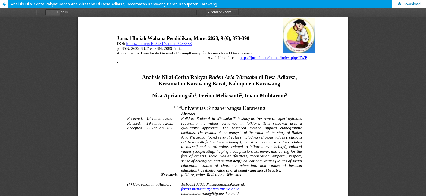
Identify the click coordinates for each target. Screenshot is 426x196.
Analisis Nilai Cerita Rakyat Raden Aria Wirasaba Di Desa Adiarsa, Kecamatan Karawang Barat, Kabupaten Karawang (114, 4)
